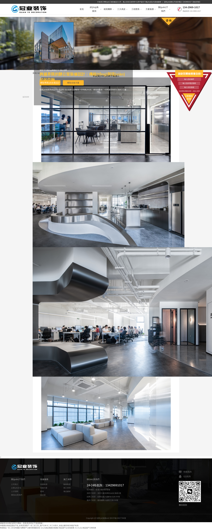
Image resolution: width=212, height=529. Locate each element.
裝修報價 (43, 484)
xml (108, 518)
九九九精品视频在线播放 (49, 528)
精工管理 (67, 488)
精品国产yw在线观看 (66, 528)
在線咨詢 (185, 472)
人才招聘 (14, 491)
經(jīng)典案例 (95, 9)
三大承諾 (122, 9)
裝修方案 (43, 488)
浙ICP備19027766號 (118, 518)
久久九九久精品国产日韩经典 (85, 528)
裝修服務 (44, 479)
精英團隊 (109, 9)
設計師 (43, 495)
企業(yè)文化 (16, 488)
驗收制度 (67, 484)
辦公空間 (63, 70)
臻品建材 (67, 491)
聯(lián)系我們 (16, 495)
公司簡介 (14, 484)
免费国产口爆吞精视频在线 (30, 528)
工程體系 (136, 9)
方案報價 (151, 9)
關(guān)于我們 (164, 9)
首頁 (82, 9)
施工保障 (67, 479)
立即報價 (189, 97)
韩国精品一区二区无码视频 (10, 528)
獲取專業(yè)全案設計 (50, 83)
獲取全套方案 (73, 83)
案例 (42, 491)
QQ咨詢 (185, 476)
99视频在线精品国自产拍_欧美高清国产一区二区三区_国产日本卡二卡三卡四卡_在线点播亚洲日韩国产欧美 (39, 525)
